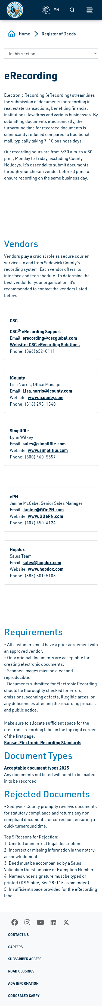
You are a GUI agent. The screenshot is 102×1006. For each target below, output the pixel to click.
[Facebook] (14, 922)
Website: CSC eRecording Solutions (45, 344)
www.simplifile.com (48, 450)
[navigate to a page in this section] (51, 53)
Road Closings (21, 971)
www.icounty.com (45, 397)
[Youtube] (40, 922)
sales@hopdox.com (42, 562)
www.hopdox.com (45, 569)
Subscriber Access (24, 959)
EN (50, 10)
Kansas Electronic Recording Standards (42, 742)
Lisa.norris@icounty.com (47, 391)
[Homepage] (21, 10)
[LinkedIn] (53, 922)
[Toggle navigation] (89, 10)
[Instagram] (27, 922)
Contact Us (18, 934)
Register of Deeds (59, 34)
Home (24, 34)
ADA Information (23, 983)
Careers (15, 947)
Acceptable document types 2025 (36, 768)
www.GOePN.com (45, 516)
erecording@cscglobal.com (50, 338)
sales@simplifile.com (44, 443)
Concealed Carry (23, 995)
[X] (66, 922)
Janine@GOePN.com (43, 509)
